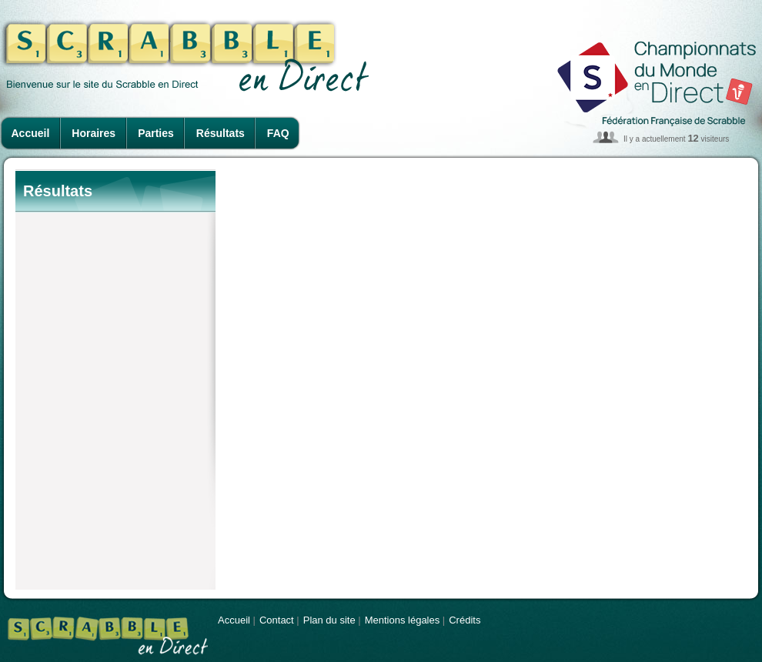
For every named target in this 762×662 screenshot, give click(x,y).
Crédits (464, 620)
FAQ (278, 133)
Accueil (31, 133)
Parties (156, 133)
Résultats (220, 133)
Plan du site (329, 620)
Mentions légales (402, 620)
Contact (276, 620)
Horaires (93, 133)
